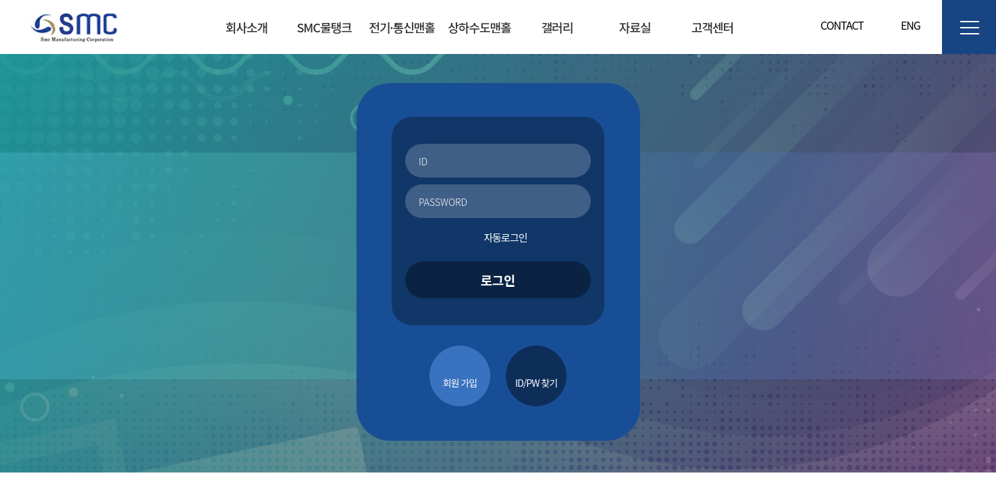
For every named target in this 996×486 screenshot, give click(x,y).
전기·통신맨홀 (402, 27)
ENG (905, 25)
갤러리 (557, 27)
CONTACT (842, 25)
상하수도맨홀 (479, 27)
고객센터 (712, 27)
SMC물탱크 (323, 27)
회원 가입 (460, 382)
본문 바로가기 (0, 0)
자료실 (635, 27)
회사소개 (246, 27)
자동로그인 (498, 237)
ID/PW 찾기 (536, 382)
